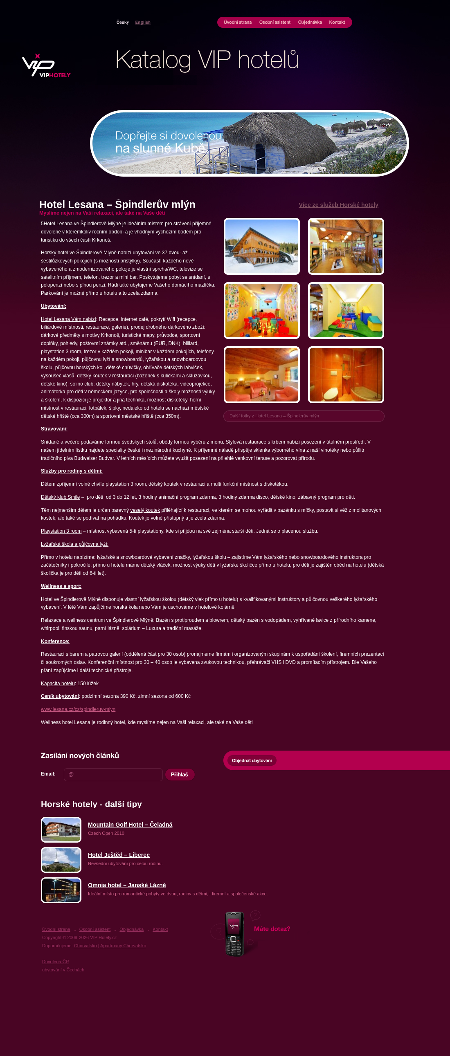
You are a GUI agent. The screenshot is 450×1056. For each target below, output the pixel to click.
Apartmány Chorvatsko (123, 945)
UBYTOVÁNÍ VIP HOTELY (48, 66)
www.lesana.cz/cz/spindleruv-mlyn (78, 709)
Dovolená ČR (55, 961)
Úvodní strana (236, 23)
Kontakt (339, 23)
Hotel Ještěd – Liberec (119, 855)
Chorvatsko (141, 22)
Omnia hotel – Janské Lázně (127, 885)
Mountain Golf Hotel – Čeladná (130, 824)
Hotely (124, 22)
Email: (48, 774)
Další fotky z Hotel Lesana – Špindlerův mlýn (274, 415)
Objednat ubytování (252, 760)
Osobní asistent (275, 23)
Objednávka (310, 23)
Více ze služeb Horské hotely (338, 205)
